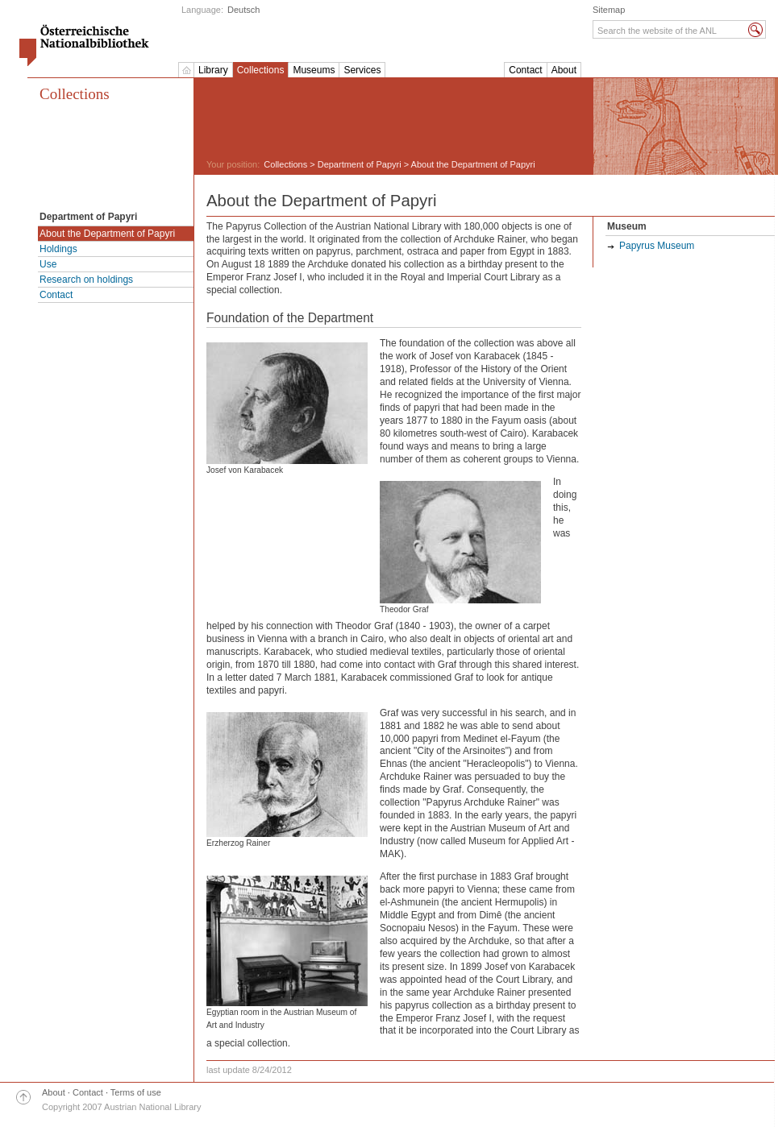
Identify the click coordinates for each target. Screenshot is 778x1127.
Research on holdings (86, 279)
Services (362, 70)
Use (48, 264)
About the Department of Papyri (107, 233)
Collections (261, 70)
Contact (525, 70)
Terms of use (135, 1092)
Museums (314, 70)
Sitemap (609, 10)
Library (213, 70)
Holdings (58, 249)
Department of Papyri (359, 164)
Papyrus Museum (656, 245)
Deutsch (243, 10)
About (563, 70)
